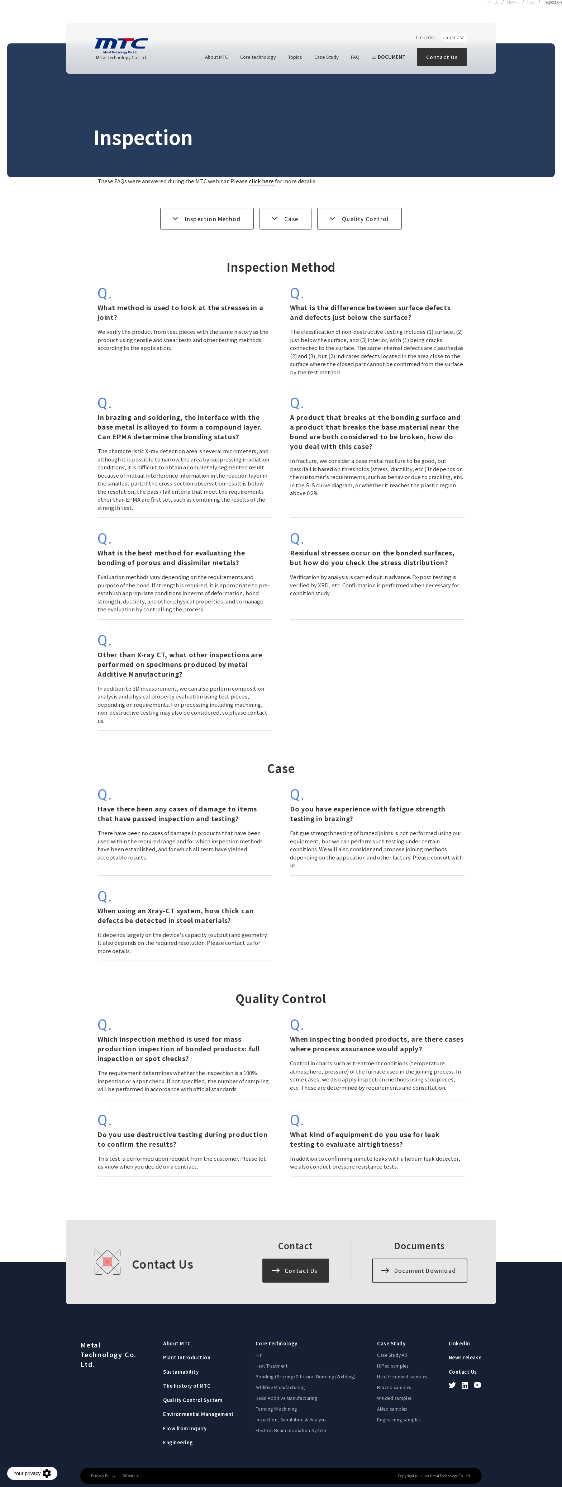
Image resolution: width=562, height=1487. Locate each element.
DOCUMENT (388, 56)
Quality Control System (192, 1400)
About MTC (216, 56)
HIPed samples (392, 1366)
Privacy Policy (103, 1475)
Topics (295, 56)
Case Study (326, 56)
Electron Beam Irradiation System (291, 1430)
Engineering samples (398, 1419)
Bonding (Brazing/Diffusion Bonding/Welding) (306, 1376)
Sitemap (130, 1475)
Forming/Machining (276, 1409)
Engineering (178, 1442)
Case (291, 219)
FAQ (355, 56)
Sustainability (181, 1371)
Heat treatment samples (402, 1376)
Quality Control (365, 219)
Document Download (425, 1270)
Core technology (258, 56)
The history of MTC (186, 1385)
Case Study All (392, 1355)
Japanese (454, 37)
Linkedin (425, 37)
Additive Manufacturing (280, 1387)
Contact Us (442, 57)
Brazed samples (394, 1387)
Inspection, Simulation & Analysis (291, 1419)
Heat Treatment (272, 1366)
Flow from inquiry (185, 1428)
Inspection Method (212, 219)
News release (465, 1357)
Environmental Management (198, 1414)
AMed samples (392, 1409)
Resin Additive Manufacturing (286, 1398)
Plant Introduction (186, 1357)
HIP (259, 1355)
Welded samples (394, 1398)
